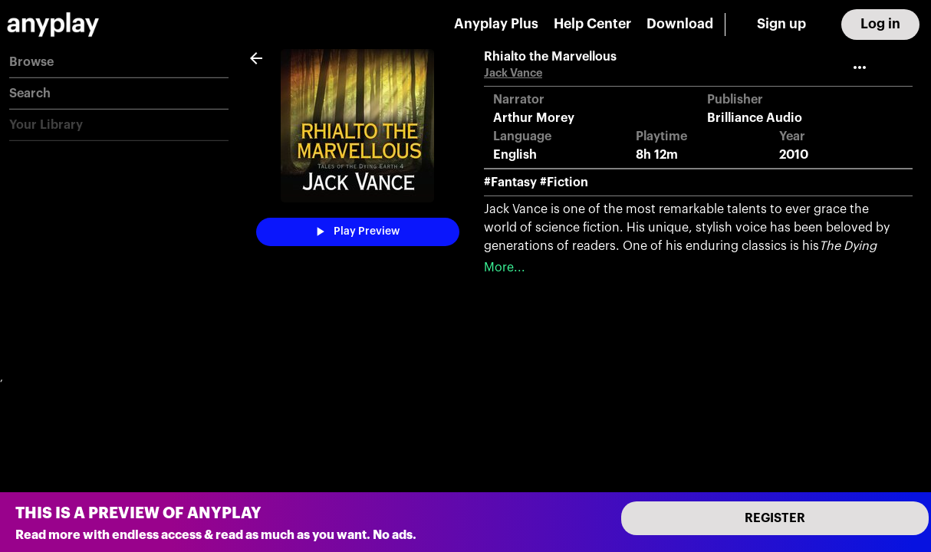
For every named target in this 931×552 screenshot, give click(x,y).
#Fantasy (510, 182)
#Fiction (564, 182)
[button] (119, 62)
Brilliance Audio (754, 118)
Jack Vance (513, 73)
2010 (793, 155)
